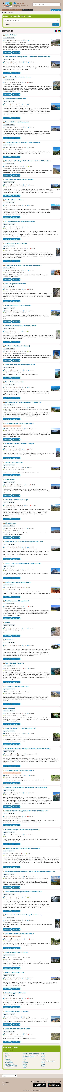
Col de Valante (8, 1061)
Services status (26, 1090)
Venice (43, 1065)
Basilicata (7, 1058)
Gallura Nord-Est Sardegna (11, 1065)
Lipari (24, 1061)
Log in (58, 10)
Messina (25, 1065)
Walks (10, 10)
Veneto (43, 1064)
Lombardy (25, 1062)
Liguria (24, 1059)
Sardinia (43, 1056)
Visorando (4, 12)
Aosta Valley (8, 1055)
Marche (25, 1064)
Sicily (42, 1058)
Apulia (6, 1056)
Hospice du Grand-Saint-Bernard (31, 1053)
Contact (4, 1084)
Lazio (24, 1058)
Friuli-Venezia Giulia (9, 1064)
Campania (7, 1059)
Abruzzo (7, 1053)
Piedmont (43, 1055)
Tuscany (43, 1062)
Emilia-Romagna (9, 1062)
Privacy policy (6, 1082)
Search (55, 24)
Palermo (43, 1053)
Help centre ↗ (17, 10)
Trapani (43, 1059)
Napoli (24, 1067)
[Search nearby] (57, 20)
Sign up (53, 10)
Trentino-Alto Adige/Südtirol (48, 1061)
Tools (5, 10)
